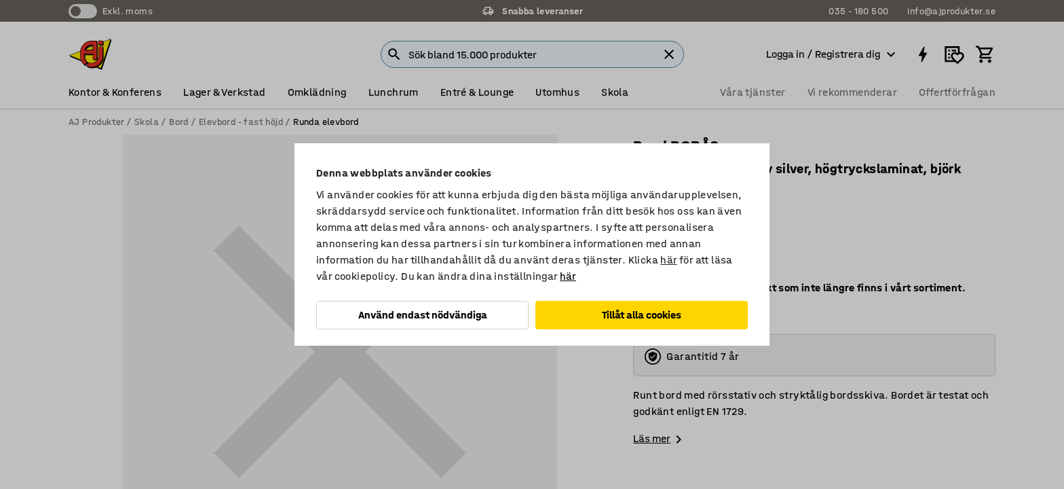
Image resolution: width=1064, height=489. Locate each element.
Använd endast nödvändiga (422, 314)
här (668, 259)
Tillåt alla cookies (641, 314)
